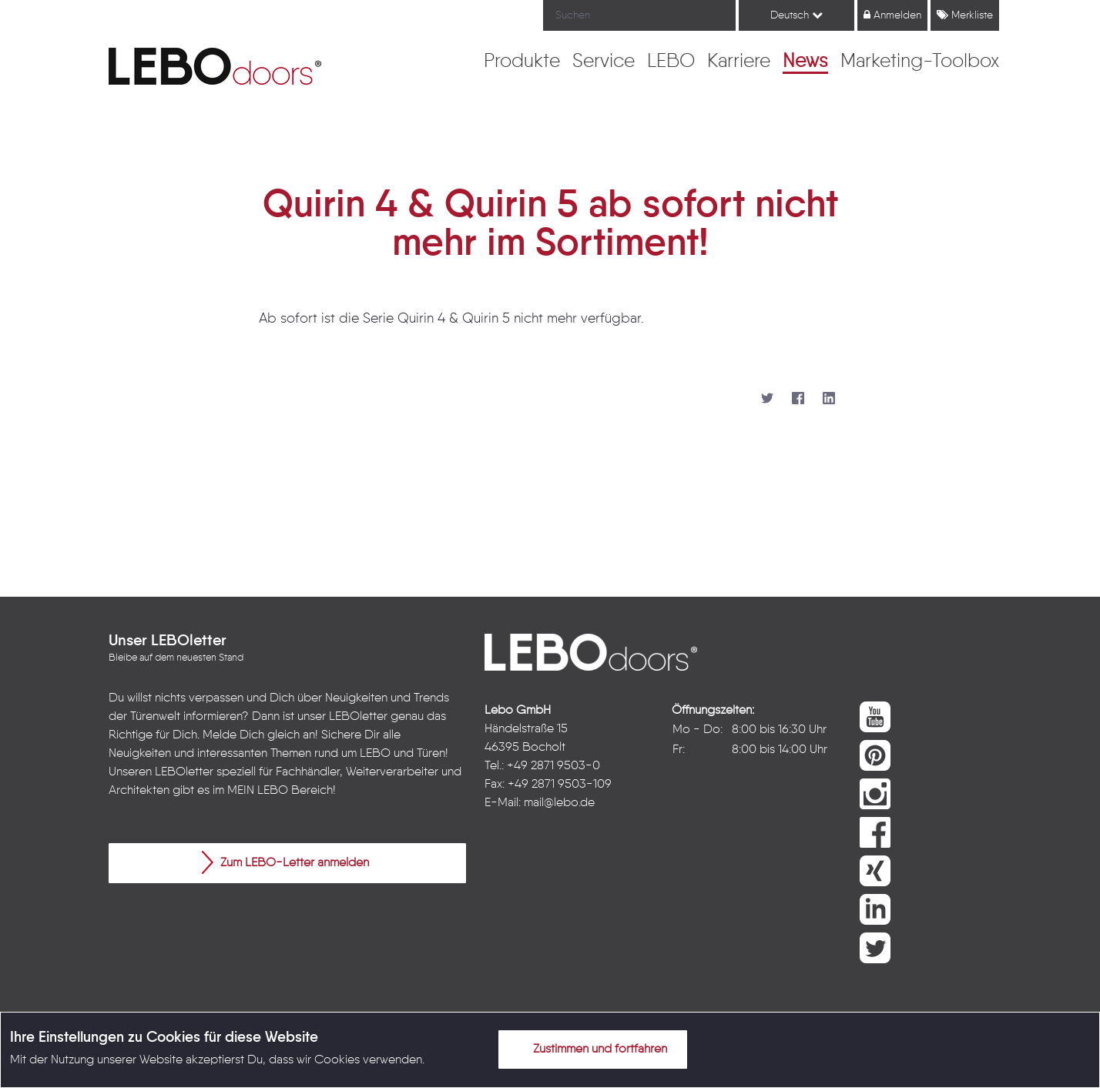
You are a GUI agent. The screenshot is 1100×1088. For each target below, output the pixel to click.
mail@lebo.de (559, 803)
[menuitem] (522, 62)
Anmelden (892, 15)
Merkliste (965, 15)
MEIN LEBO (257, 791)
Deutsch (796, 15)
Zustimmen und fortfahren (591, 1048)
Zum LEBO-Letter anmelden (285, 862)
